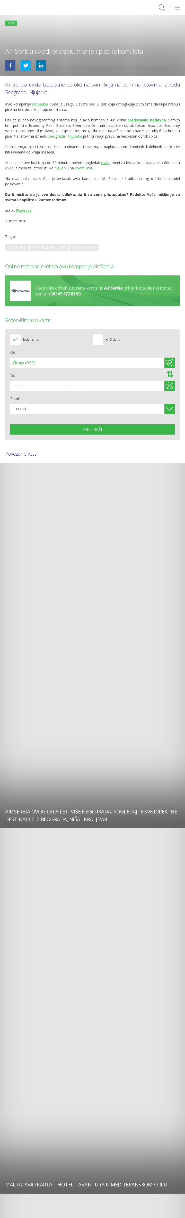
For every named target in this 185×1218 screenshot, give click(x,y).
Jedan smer (31, 339)
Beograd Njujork (49, 248)
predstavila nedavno (146, 120)
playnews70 (84, 248)
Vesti (11, 23)
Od (12, 352)
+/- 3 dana (112, 339)
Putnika (16, 398)
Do (12, 375)
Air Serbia (17, 248)
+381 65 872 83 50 (64, 293)
